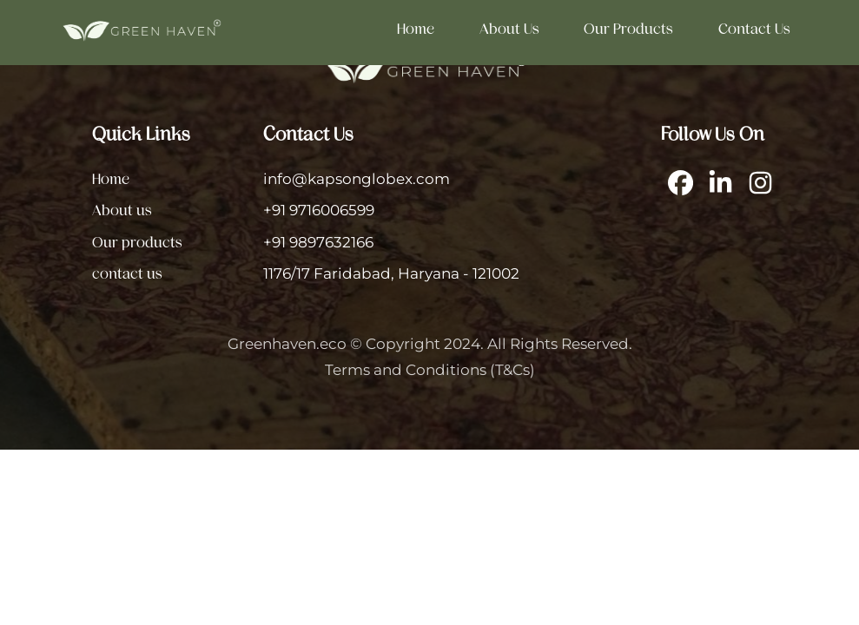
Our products (628, 28)
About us (509, 28)
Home (415, 28)
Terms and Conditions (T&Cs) (430, 369)
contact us (754, 28)
